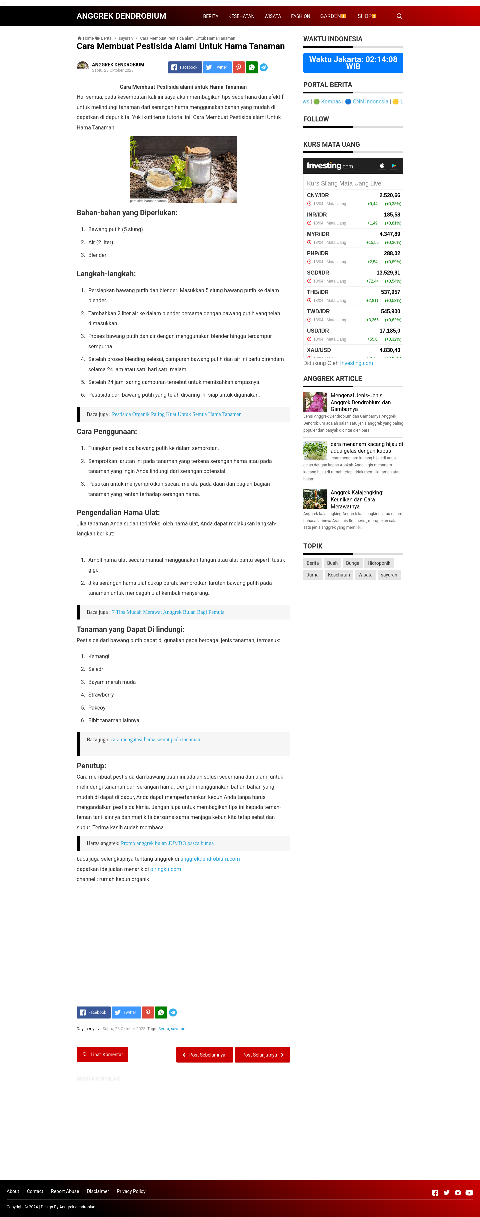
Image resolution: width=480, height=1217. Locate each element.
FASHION (300, 16)
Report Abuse (65, 1191)
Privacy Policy (131, 1191)
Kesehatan (339, 574)
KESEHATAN (241, 16)
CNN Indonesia (379, 101)
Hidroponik (379, 563)
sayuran (178, 1029)
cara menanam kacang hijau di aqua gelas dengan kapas (367, 447)
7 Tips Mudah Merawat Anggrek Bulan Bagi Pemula (168, 612)
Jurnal (313, 574)
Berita (163, 1029)
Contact (35, 1191)
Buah (332, 563)
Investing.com (356, 363)
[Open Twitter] (447, 1193)
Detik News (304, 101)
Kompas (340, 101)
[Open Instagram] (458, 1193)
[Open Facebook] (435, 1193)
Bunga (352, 563)
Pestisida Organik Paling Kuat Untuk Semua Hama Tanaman (177, 414)
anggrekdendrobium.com (210, 859)
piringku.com (165, 869)
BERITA (210, 16)
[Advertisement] (240, 1128)
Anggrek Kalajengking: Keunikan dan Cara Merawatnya (357, 499)
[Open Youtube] (469, 1193)
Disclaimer (98, 1191)
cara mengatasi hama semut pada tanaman (155, 739)
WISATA (273, 16)
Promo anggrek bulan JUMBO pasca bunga (167, 843)
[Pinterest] (239, 67)
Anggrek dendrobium (77, 1207)
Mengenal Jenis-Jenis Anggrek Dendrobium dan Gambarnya (361, 402)
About (13, 1191)
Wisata (365, 574)
